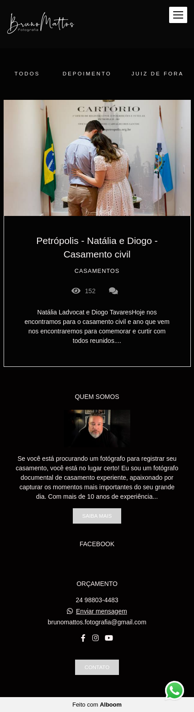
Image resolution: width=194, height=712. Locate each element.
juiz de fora (158, 73)
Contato (97, 667)
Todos (27, 73)
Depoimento (87, 73)
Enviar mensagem (101, 611)
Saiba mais (97, 516)
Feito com (97, 704)
